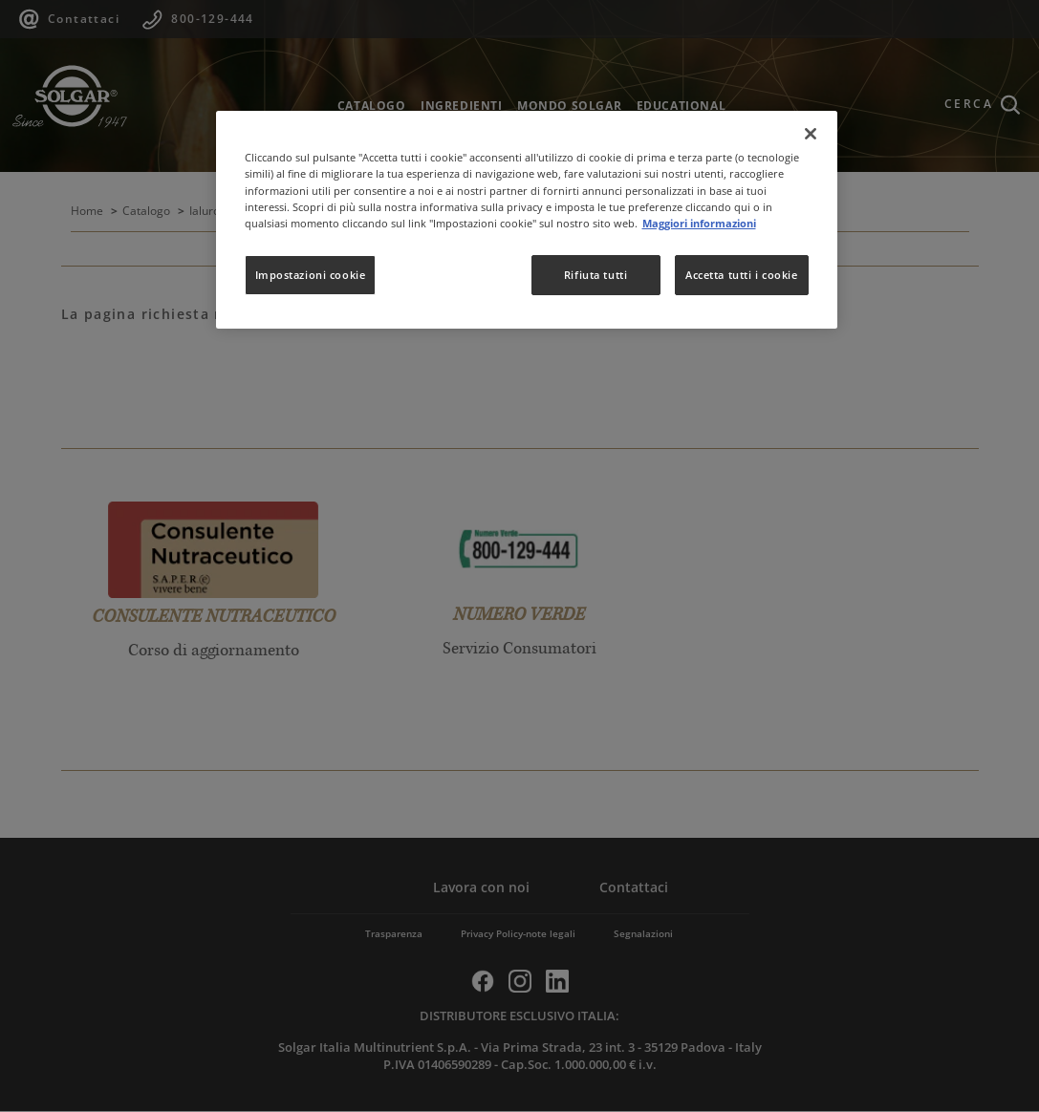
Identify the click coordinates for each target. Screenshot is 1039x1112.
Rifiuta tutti (595, 274)
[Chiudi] (811, 134)
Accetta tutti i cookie (741, 274)
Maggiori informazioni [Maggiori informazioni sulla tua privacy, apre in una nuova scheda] (699, 223)
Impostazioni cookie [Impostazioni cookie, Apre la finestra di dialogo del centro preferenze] (310, 274)
